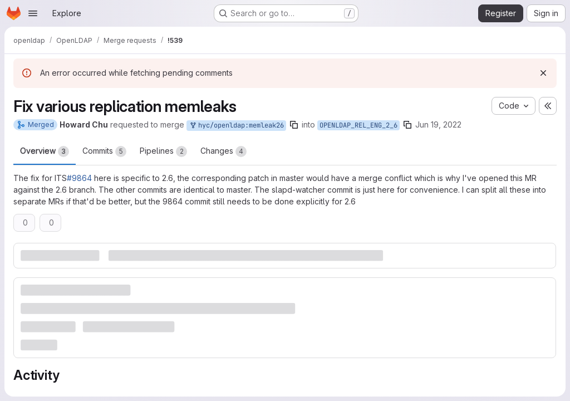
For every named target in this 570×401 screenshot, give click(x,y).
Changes (223, 151)
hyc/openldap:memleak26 (236, 125)
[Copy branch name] (294, 124)
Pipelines (163, 151)
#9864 (79, 178)
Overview (44, 151)
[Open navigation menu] (33, 13)
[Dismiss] (543, 73)
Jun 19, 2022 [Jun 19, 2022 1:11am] (438, 124)
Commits (104, 151)
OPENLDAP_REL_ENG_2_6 (358, 125)
